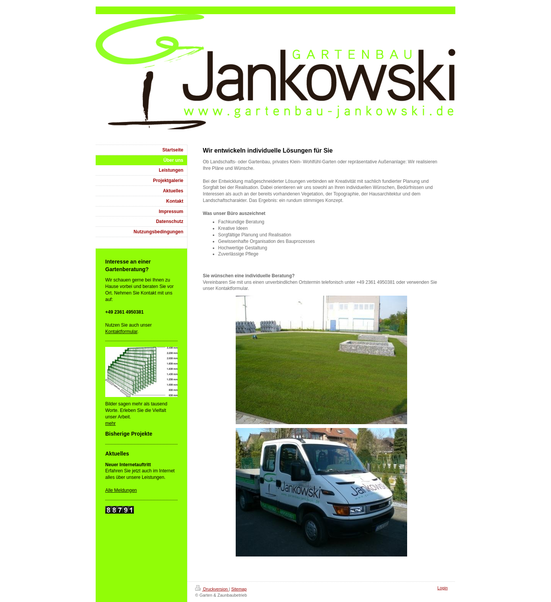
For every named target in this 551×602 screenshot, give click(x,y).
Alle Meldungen (121, 490)
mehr (110, 423)
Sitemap (238, 589)
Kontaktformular (121, 331)
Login (442, 588)
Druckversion (212, 589)
